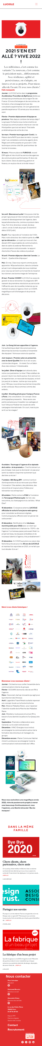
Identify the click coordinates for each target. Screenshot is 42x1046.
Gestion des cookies (14, 1020)
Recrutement (16, 1029)
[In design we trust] (30, 1036)
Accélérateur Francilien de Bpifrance (17, 96)
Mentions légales (13, 1018)
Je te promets (17, 467)
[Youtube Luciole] (33, 1042)
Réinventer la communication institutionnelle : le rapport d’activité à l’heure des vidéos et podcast (19, 248)
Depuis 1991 (11, 1016)
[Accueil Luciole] (8, 4)
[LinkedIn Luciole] (30, 1042)
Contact (13, 1025)
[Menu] (36, 4)
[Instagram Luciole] (26, 1042)
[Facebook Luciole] (22, 1042)
